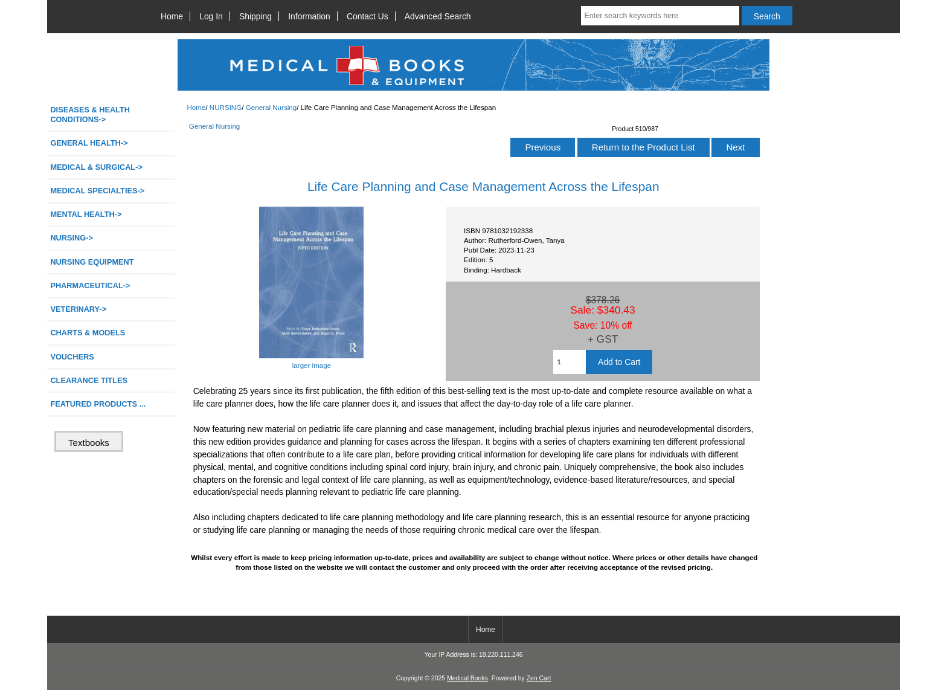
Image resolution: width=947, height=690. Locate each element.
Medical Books (467, 678)
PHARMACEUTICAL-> (90, 285)
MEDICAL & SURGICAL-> (96, 167)
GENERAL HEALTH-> (88, 142)
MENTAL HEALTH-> (85, 214)
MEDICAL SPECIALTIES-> (97, 190)
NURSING (226, 107)
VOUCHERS (72, 356)
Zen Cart (539, 678)
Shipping (255, 16)
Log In (211, 16)
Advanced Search (438, 16)
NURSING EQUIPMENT (91, 261)
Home (172, 16)
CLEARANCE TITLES (88, 380)
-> (71, 237)
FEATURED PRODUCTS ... (98, 403)
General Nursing (271, 107)
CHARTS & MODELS (87, 332)
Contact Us (367, 16)
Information (309, 16)
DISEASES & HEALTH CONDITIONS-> (90, 114)
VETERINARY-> (78, 309)
